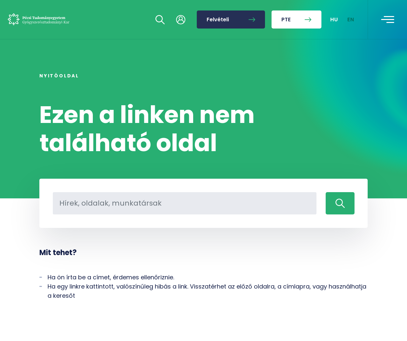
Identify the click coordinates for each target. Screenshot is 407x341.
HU (334, 19)
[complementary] (336, 292)
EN (351, 19)
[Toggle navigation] (387, 19)
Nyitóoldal (59, 75)
